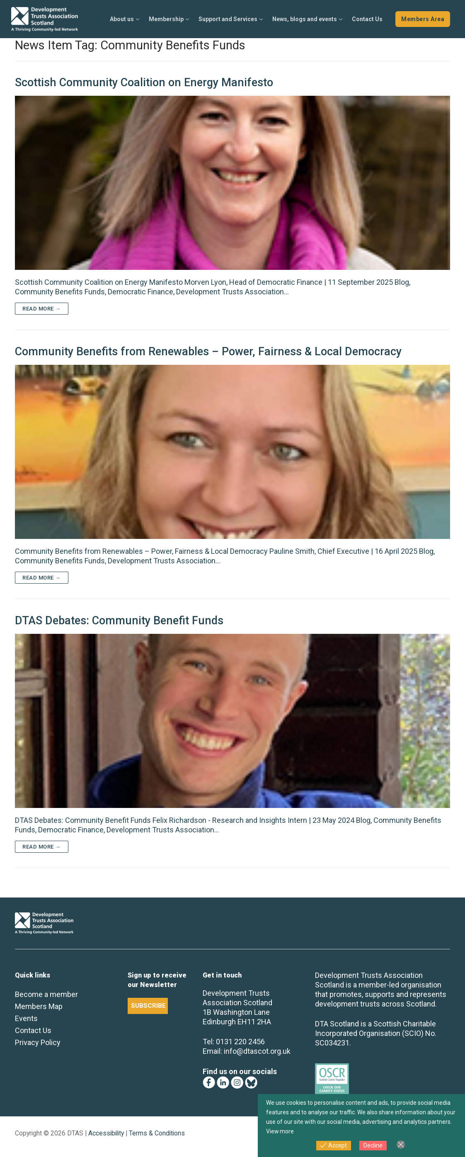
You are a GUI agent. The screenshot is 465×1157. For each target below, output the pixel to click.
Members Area (422, 19)
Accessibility (106, 1133)
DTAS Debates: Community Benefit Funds (119, 620)
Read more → (41, 309)
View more (280, 1131)
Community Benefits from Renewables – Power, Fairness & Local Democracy (208, 351)
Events (26, 1018)
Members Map (39, 1006)
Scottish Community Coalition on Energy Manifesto (144, 82)
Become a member (46, 994)
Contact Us (33, 1030)
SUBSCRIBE (148, 1005)
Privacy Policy (38, 1042)
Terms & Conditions (157, 1133)
